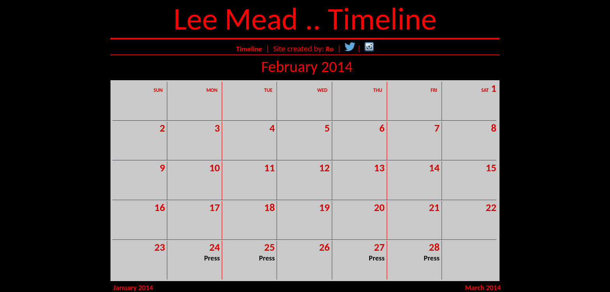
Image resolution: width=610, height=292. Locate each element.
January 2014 (133, 287)
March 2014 (483, 287)
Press (212, 257)
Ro (329, 48)
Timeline (249, 48)
